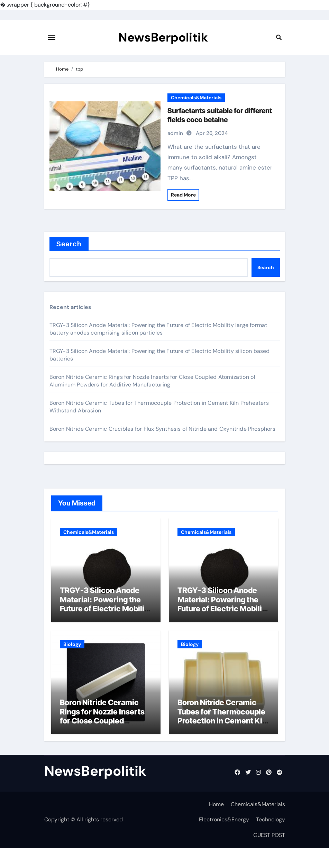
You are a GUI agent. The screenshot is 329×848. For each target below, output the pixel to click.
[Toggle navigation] (51, 37)
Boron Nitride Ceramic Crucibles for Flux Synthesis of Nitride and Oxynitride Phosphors (162, 428)
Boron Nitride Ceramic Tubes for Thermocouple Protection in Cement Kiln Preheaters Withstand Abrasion (223, 721)
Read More (183, 195)
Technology (270, 819)
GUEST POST (269, 835)
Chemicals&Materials (196, 97)
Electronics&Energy (224, 819)
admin (175, 133)
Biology (72, 644)
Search (69, 244)
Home (216, 804)
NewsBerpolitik (163, 37)
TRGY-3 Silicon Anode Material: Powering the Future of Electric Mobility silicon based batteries (223, 604)
